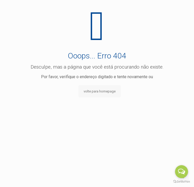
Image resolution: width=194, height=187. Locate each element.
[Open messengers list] (181, 171)
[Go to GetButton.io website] (181, 181)
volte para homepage (100, 91)
